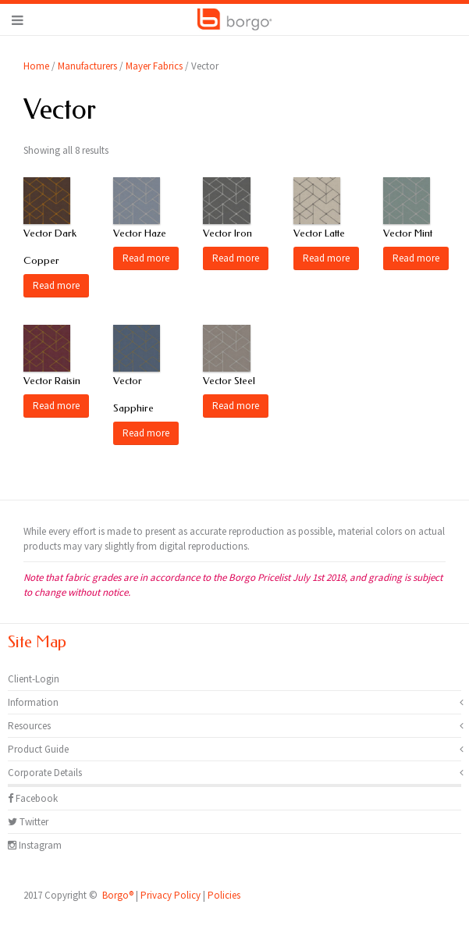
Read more (56, 285)
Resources (29, 725)
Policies (224, 895)
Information (33, 702)
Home (36, 66)
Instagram (35, 845)
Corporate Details (45, 772)
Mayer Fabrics (154, 66)
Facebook (33, 798)
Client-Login (33, 679)
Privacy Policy (170, 895)
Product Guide (38, 749)
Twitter (28, 821)
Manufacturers (87, 66)
